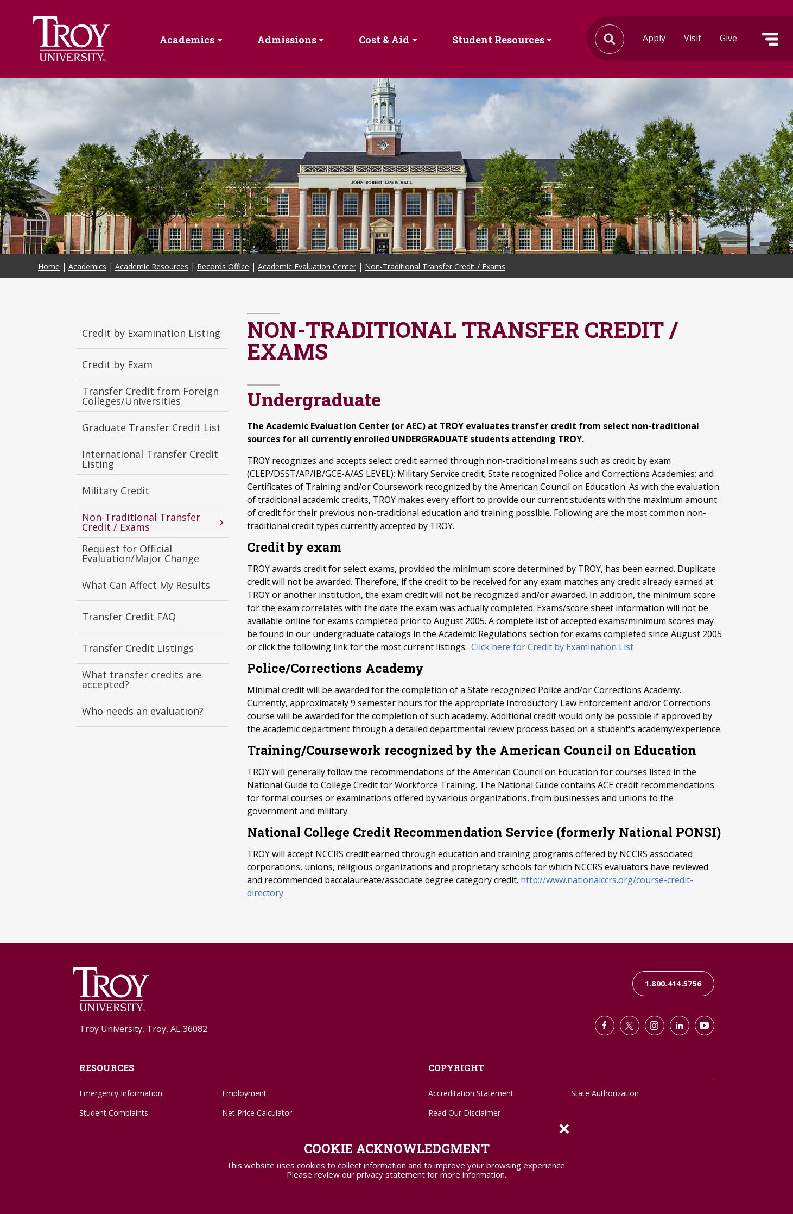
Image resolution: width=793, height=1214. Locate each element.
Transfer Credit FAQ (129, 616)
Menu (770, 39)
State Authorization (605, 1093)
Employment (244, 1093)
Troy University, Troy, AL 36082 (143, 1029)
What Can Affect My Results (146, 585)
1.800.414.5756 (673, 983)
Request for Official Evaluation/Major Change (140, 553)
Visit (692, 38)
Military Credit (115, 490)
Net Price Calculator (257, 1113)
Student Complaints (113, 1113)
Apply (654, 38)
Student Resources (498, 39)
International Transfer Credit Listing (150, 459)
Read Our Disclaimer (464, 1113)
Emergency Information (120, 1093)
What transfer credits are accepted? (141, 679)
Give (728, 38)
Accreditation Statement (470, 1093)
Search (71, 38)
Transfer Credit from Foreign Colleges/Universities (150, 396)
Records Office (223, 266)
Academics (187, 39)
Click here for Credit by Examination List (552, 647)
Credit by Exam (117, 364)
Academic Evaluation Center (307, 266)
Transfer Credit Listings (138, 648)
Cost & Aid (384, 39)
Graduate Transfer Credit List (151, 427)
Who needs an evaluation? (143, 711)
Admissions (286, 39)
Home (49, 266)
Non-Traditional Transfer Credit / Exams (435, 266)
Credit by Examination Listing (151, 332)
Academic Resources (151, 266)
